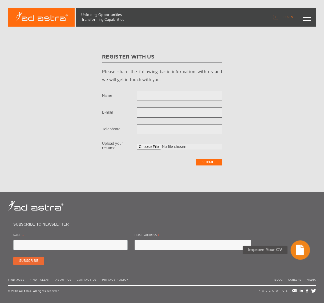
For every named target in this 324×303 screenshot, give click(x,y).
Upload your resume (112, 146)
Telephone (111, 129)
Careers (294, 280)
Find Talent (40, 280)
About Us (63, 280)
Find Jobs (16, 280)
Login (287, 17)
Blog (278, 280)
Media (311, 280)
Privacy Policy (115, 280)
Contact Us (87, 280)
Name (107, 96)
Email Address (147, 236)
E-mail (107, 112)
